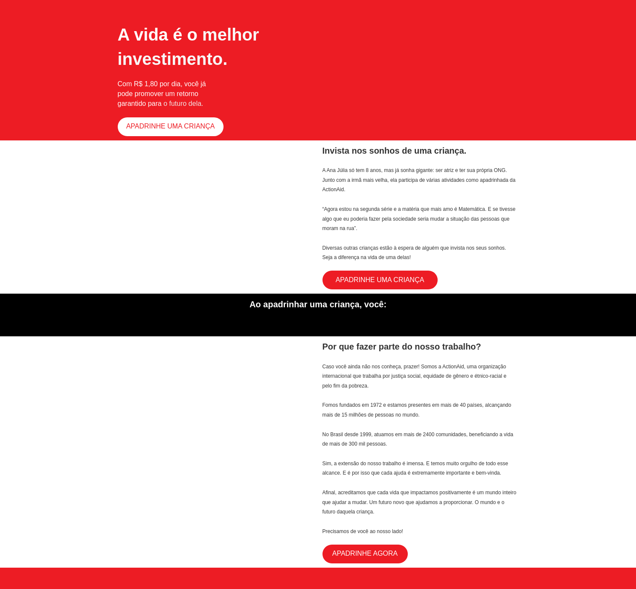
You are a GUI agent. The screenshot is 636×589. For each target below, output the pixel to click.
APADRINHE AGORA (365, 553)
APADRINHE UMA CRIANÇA (170, 126)
